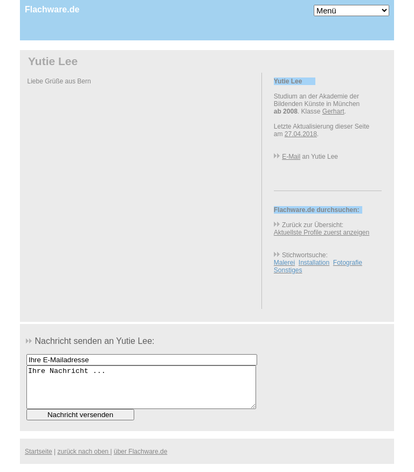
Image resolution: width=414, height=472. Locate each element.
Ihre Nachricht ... (141, 391)
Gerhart (333, 111)
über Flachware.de (140, 459)
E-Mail (291, 156)
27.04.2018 (301, 134)
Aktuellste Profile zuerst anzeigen (321, 232)
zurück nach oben (84, 459)
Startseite (38, 459)
